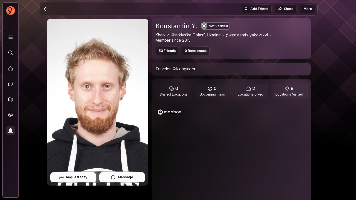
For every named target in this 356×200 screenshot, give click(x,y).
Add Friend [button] (256, 9)
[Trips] (10, 115)
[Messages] (10, 83)
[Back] (46, 8)
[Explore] (10, 52)
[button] (10, 99)
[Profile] (10, 130)
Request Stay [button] (73, 177)
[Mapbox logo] (169, 112)
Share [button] (285, 9)
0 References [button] (196, 51)
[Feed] (10, 68)
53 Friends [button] (167, 51)
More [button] (307, 9)
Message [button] (122, 177)
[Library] (10, 37)
